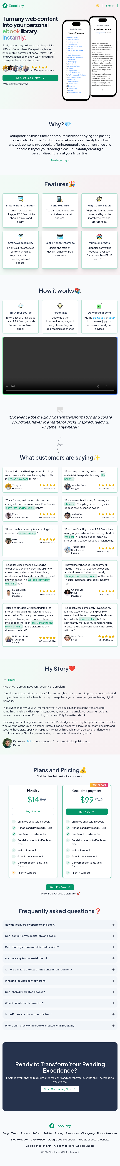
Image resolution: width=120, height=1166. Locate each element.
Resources (72, 1133)
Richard (11, 679)
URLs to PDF (38, 1139)
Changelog (88, 1133)
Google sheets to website (93, 1139)
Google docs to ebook (61, 1139)
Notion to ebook (107, 1133)
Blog (6, 1133)
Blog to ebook (19, 1139)
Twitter (31, 741)
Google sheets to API (38, 1145)
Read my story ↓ (60, 160)
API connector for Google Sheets (74, 1145)
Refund (36, 1133)
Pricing (59, 1133)
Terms (15, 1133)
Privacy (25, 1133)
